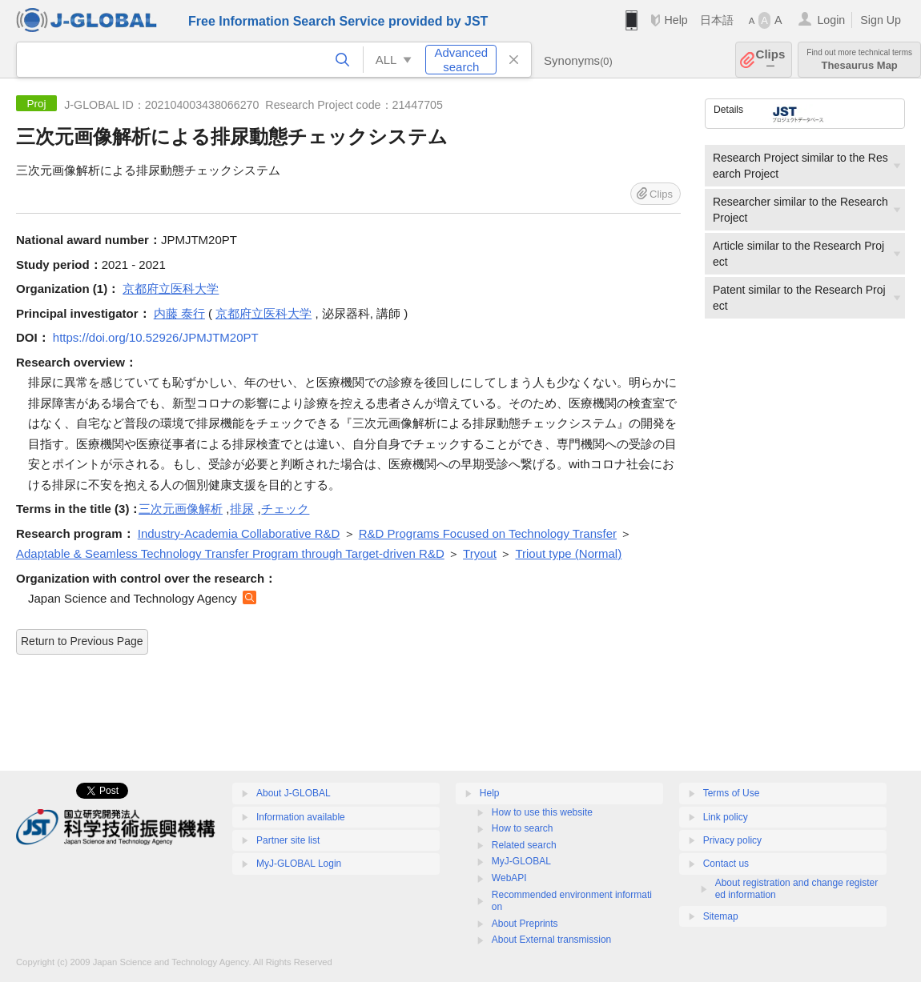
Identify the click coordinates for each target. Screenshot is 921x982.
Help (675, 20)
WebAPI (509, 878)
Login (831, 20)
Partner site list (288, 840)
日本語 (717, 20)
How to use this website (542, 812)
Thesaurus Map (859, 59)
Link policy (725, 817)
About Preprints (525, 923)
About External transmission (551, 939)
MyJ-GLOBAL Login (298, 863)
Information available (300, 817)
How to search (522, 828)
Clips (771, 59)
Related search (524, 845)
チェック (285, 508)
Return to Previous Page (82, 641)
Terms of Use (731, 793)
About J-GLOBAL (293, 793)
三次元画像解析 (181, 508)
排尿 (242, 508)
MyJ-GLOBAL (521, 861)
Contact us (726, 863)
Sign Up (880, 20)
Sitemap (720, 916)
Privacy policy (732, 840)
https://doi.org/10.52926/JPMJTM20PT (156, 337)
